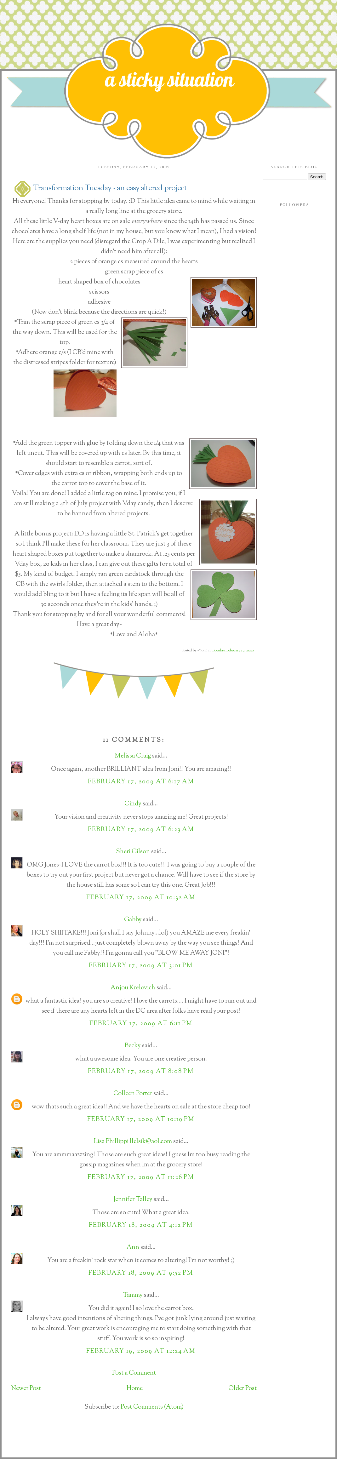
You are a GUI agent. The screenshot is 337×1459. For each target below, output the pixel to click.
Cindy (132, 804)
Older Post (242, 1388)
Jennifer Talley (132, 1199)
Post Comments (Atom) (152, 1407)
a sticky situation (169, 79)
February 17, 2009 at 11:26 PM (141, 1177)
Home (135, 1388)
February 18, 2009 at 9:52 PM (141, 1273)
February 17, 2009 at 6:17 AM (141, 782)
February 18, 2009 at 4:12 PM (141, 1225)
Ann (133, 1247)
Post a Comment (134, 1373)
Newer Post (26, 1388)
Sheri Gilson (133, 851)
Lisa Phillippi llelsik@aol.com (133, 1141)
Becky (133, 1045)
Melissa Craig (133, 756)
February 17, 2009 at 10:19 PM (141, 1119)
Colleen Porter (132, 1093)
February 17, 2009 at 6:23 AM (141, 829)
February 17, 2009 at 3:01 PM (141, 965)
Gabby (133, 919)
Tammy (133, 1295)
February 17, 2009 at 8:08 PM (141, 1071)
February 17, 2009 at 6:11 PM (141, 1023)
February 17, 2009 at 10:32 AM (141, 897)
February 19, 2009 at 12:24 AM (141, 1351)
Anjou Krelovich (133, 988)
